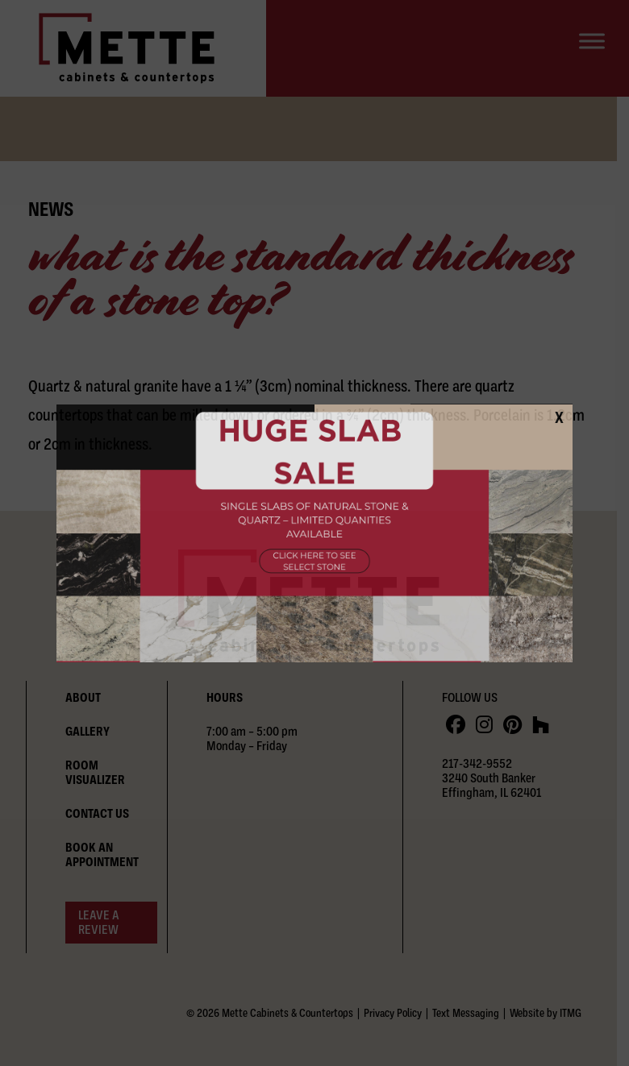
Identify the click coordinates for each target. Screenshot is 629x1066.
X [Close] (559, 417)
